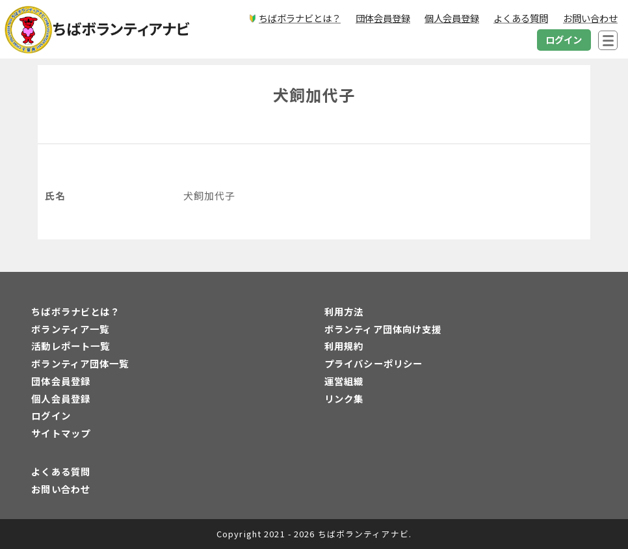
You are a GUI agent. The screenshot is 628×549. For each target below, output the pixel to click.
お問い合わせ (60, 489)
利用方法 (343, 311)
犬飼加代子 (314, 94)
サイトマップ (60, 433)
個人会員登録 (60, 398)
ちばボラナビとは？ (75, 311)
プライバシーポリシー (373, 363)
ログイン (50, 415)
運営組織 (343, 381)
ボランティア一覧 (70, 329)
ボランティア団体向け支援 (382, 329)
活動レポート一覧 (70, 346)
